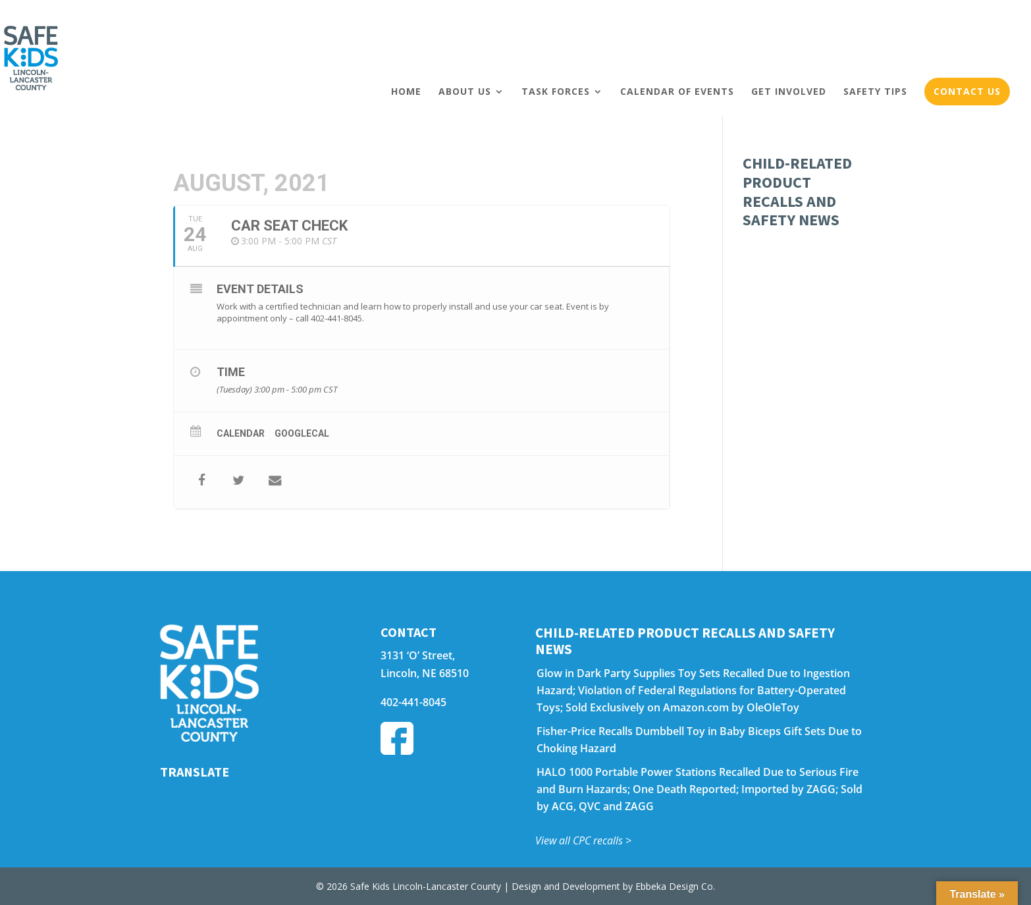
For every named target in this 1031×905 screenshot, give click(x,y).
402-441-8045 (413, 702)
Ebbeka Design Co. (675, 886)
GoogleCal (302, 433)
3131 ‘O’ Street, (418, 655)
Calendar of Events (677, 91)
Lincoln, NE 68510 (425, 673)
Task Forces (555, 91)
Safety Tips (875, 91)
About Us (464, 91)
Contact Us (967, 91)
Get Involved (788, 91)
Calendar (241, 433)
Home (406, 91)
